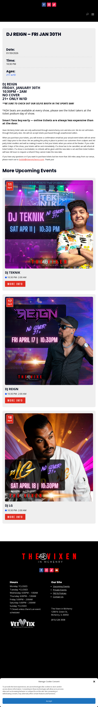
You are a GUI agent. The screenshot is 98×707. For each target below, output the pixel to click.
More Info (15, 284)
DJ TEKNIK (12, 272)
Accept (49, 701)
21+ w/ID (11, 74)
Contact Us (58, 596)
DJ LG (9, 505)
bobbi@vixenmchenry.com (31, 159)
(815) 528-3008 (58, 619)
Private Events (60, 589)
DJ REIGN (11, 389)
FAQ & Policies (59, 593)
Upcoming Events (61, 586)
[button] (94, 681)
